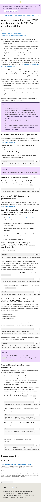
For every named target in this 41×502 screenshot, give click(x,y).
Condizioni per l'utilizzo (29, 495)
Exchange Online (8, 15)
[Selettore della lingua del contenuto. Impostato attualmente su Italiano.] (6, 488)
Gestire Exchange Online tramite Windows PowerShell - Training (16, 464)
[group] (20, 191)
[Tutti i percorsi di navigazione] (2, 15)
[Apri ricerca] (34, 2)
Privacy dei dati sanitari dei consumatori (12, 495)
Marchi (13, 497)
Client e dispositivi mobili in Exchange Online (24, 15)
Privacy (26, 493)
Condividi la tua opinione (11, 11)
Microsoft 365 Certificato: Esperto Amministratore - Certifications (16, 472)
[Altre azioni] (38, 15)
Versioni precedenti (7, 493)
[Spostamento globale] (1, 2)
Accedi (38, 2)
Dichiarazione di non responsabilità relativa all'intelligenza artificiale (18, 491)
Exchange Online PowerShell (8, 142)
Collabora (20, 493)
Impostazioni (21, 150)
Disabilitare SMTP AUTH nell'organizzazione (12, 33)
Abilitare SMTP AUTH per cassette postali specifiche (14, 35)
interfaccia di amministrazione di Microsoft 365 (20, 217)
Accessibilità (5, 497)
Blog (14, 493)
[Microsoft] (20, 2)
